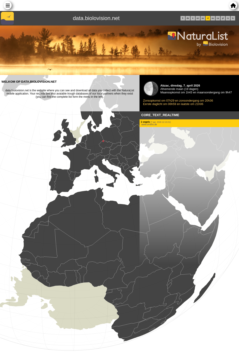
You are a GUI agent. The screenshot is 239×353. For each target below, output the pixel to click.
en (198, 18)
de (188, 18)
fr (182, 18)
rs (228, 18)
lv (233, 18)
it (192, 18)
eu (213, 18)
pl (223, 18)
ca (218, 18)
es (203, 18)
